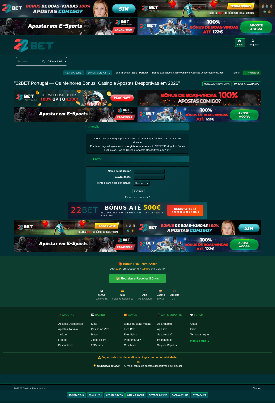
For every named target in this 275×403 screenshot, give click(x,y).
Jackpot (62, 334)
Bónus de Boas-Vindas (137, 323)
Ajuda (193, 323)
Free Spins (130, 334)
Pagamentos (164, 339)
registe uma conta (138, 146)
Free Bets (130, 329)
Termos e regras (199, 334)
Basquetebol (65, 345)
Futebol (62, 339)
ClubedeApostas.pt (108, 365)
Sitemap (257, 388)
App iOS (162, 329)
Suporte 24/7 (164, 334)
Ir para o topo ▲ (199, 340)
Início (193, 329)
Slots (94, 323)
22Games (97, 345)
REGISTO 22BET (74, 72)
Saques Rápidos (167, 345)
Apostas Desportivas (70, 323)
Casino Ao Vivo (100, 329)
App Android (164, 323)
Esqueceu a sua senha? (137, 197)
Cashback (130, 345)
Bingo (94, 334)
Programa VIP (132, 339)
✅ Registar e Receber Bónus (137, 278)
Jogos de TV (98, 339)
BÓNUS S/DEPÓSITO (99, 72)
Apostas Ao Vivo (68, 329)
